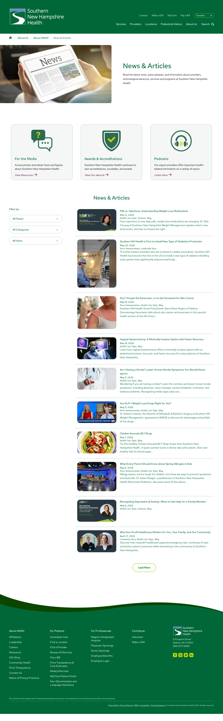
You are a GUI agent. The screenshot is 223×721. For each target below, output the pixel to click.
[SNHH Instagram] (180, 662)
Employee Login (100, 668)
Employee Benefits (102, 662)
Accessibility (145, 712)
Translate (200, 15)
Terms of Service (126, 712)
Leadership (15, 649)
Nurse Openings (100, 657)
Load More (144, 574)
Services (121, 24)
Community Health (19, 669)
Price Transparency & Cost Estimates (62, 671)
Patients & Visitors (171, 24)
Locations (151, 24)
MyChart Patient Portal (63, 683)
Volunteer (137, 644)
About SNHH (40, 37)
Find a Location (58, 649)
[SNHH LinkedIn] (191, 662)
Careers (13, 654)
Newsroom (15, 659)
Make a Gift (138, 649)
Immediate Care (59, 644)
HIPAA (136, 712)
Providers (135, 24)
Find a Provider (58, 654)
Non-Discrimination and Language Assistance (63, 690)
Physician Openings (102, 652)
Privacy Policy (113, 712)
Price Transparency (20, 674)
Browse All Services (61, 659)
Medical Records (59, 678)
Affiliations (15, 644)
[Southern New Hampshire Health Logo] (187, 641)
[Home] (13, 37)
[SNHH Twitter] (186, 662)
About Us (191, 24)
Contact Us (15, 680)
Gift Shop (14, 664)
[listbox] (35, 226)
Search (208, 24)
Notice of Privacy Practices (24, 685)
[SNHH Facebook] (175, 662)
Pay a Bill (55, 664)
